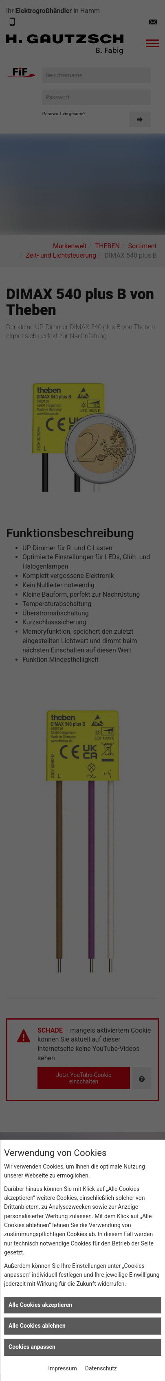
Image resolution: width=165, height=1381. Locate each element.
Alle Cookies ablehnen (37, 1325)
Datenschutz (101, 1368)
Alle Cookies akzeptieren (40, 1305)
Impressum (62, 1368)
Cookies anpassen (32, 1347)
